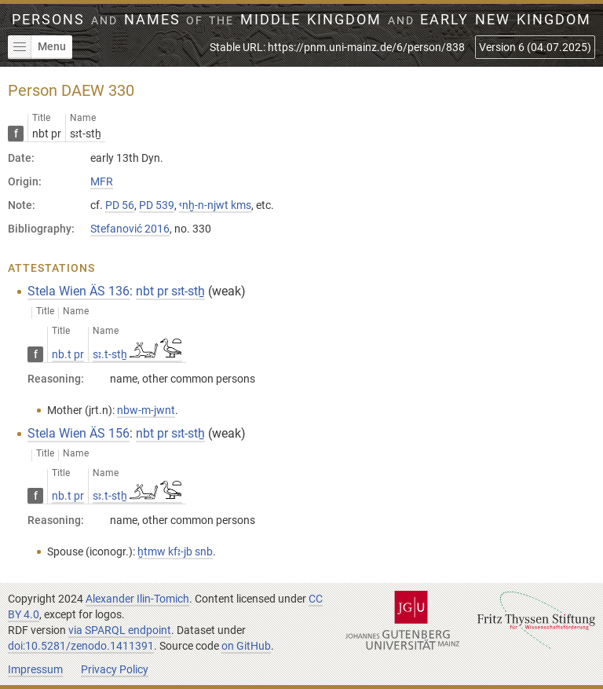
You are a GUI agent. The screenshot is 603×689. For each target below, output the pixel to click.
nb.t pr (68, 354)
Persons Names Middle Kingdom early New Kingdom (301, 19)
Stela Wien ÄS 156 (78, 433)
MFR (101, 181)
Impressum (35, 669)
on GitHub (246, 646)
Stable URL (337, 47)
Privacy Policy (114, 669)
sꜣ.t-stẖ (137, 354)
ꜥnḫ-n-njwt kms (215, 205)
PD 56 (119, 205)
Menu (37, 47)
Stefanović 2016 (130, 228)
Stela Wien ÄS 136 (78, 291)
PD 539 (156, 205)
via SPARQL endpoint (119, 630)
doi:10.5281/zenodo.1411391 (81, 646)
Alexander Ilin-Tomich (137, 598)
